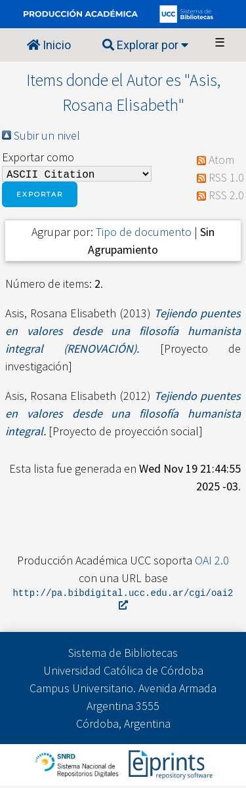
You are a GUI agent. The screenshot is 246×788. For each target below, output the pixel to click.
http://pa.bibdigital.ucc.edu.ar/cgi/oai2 (123, 601)
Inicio (49, 45)
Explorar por (145, 45)
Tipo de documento (144, 234)
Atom (221, 160)
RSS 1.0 (226, 178)
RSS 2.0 (226, 196)
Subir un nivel (47, 135)
